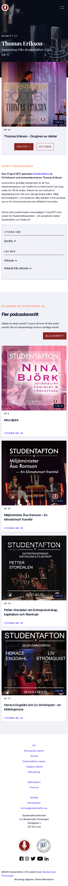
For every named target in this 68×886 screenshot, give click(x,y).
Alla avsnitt (54, 335)
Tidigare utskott (34, 766)
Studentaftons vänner (34, 761)
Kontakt (34, 797)
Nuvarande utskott (34, 750)
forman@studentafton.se (34, 808)
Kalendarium (34, 782)
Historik (34, 756)
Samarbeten (34, 802)
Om (34, 745)
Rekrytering (34, 771)
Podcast (34, 787)
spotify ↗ (24, 146)
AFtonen (45, 146)
